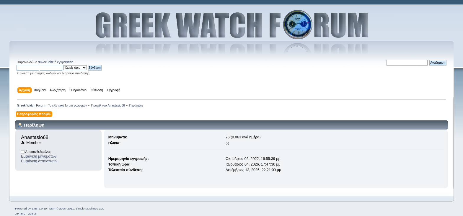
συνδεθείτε (45, 62)
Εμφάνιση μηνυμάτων (38, 156)
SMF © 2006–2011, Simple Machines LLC (76, 208)
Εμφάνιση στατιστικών (39, 161)
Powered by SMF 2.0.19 (31, 208)
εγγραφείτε (65, 62)
